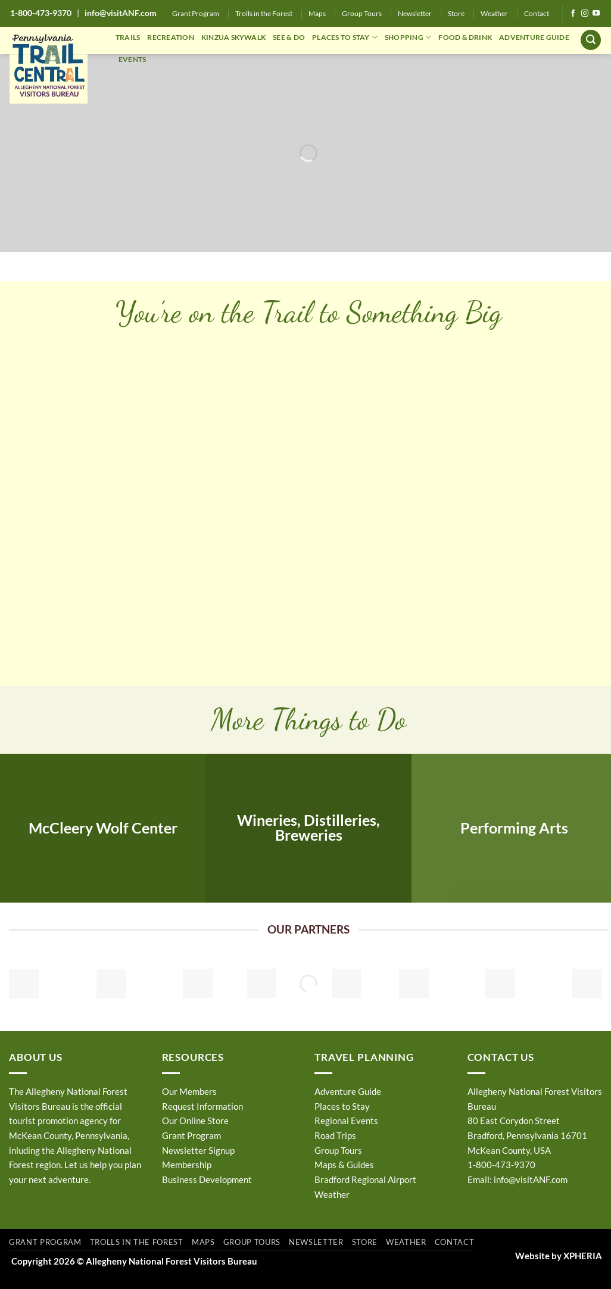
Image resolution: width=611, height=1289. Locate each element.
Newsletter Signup (198, 1150)
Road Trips (335, 1135)
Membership (186, 1164)
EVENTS (132, 59)
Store (456, 13)
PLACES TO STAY (345, 37)
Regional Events (346, 1120)
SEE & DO (289, 37)
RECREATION (170, 37)
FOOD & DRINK (465, 37)
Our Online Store (195, 1120)
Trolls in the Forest (263, 13)
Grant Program (195, 13)
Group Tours (362, 13)
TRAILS (128, 37)
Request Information (202, 1106)
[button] (591, 40)
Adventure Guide (347, 1091)
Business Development (207, 1179)
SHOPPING (408, 37)
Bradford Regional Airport (365, 1179)
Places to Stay (342, 1106)
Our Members (189, 1091)
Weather (494, 13)
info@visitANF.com (531, 1179)
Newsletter (415, 13)
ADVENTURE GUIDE (534, 37)
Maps (317, 13)
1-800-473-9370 (40, 13)
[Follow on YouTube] (596, 14)
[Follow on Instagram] (584, 14)
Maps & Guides (344, 1164)
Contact (536, 13)
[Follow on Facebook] (572, 14)
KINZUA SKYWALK (233, 37)
